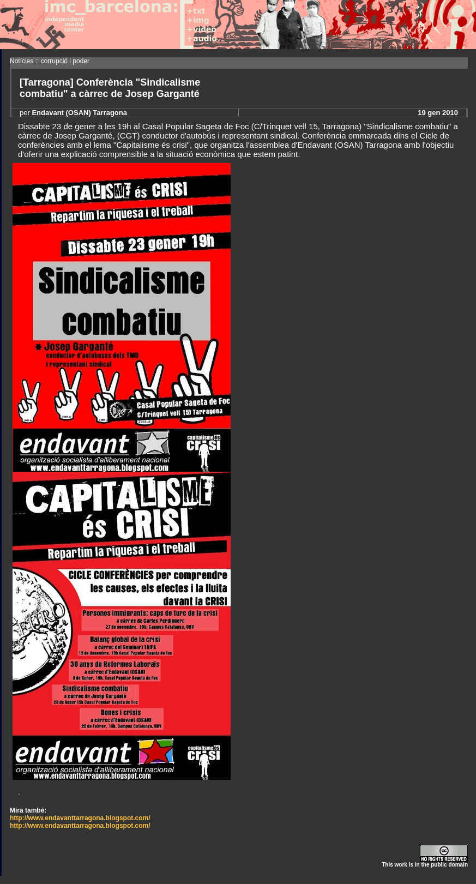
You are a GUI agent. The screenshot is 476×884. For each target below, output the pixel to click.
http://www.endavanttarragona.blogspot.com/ (80, 818)
